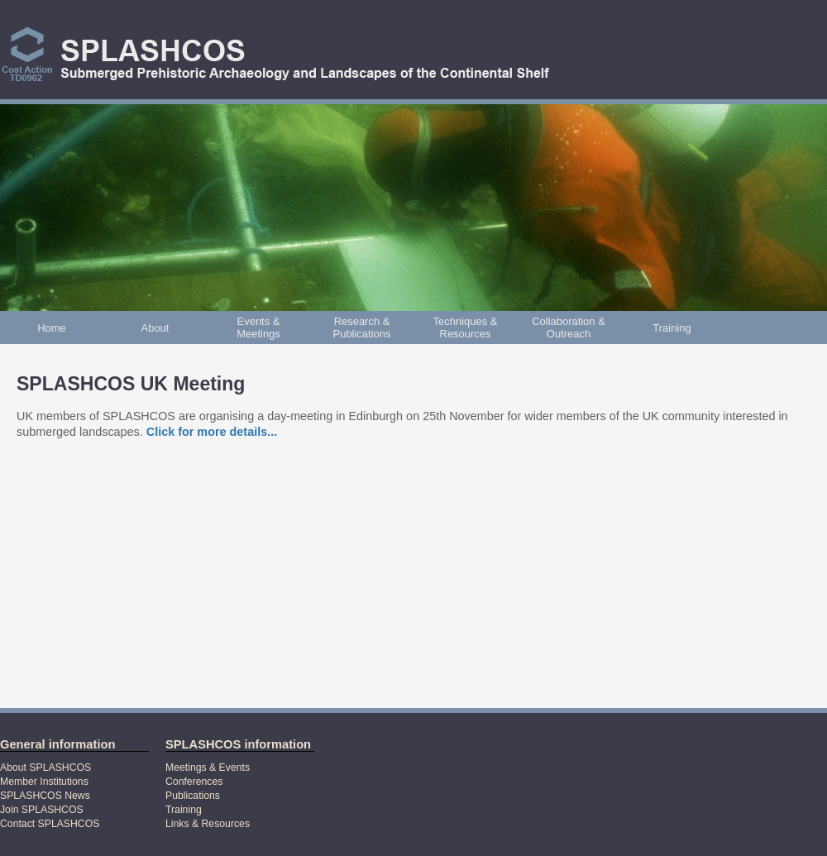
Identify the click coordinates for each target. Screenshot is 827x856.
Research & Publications (362, 327)
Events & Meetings (258, 327)
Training (672, 328)
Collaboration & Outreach (568, 327)
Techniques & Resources (465, 327)
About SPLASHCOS (45, 767)
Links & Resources (207, 824)
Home (51, 328)
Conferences (193, 781)
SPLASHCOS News (45, 795)
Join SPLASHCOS (42, 809)
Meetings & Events (207, 767)
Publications (192, 795)
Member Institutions (44, 781)
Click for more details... (211, 431)
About (155, 328)
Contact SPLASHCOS (49, 824)
